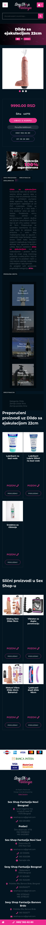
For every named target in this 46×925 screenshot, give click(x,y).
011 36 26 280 (23, 139)
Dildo (27, 39)
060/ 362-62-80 (23, 133)
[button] (19, 91)
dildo (31, 268)
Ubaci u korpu (23, 120)
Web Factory (23, 794)
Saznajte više (24, 860)
